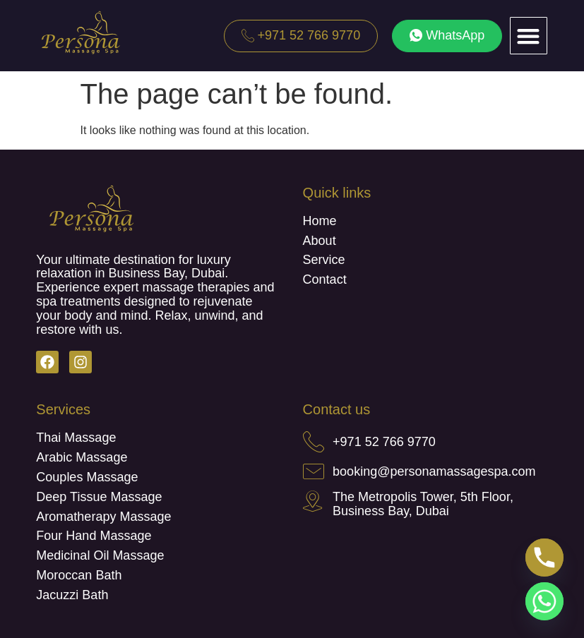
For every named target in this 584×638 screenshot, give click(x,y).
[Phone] (544, 557)
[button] (528, 35)
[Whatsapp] (544, 601)
